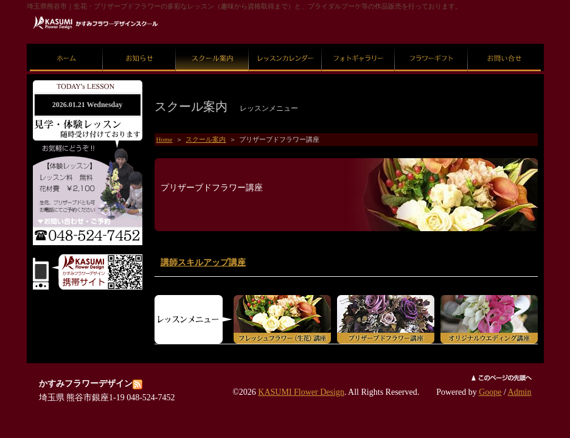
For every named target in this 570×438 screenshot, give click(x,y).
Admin (520, 392)
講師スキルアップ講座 (203, 262)
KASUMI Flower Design (301, 392)
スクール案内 (206, 139)
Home (164, 139)
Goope (490, 392)
